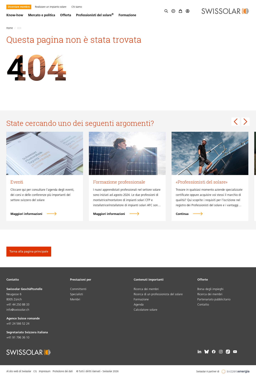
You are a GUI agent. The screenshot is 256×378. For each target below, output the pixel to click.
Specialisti (76, 294)
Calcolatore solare (145, 309)
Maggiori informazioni (26, 214)
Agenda (139, 304)
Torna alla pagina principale (28, 251)
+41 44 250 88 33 (17, 304)
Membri (75, 299)
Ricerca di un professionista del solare (158, 294)
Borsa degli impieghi (210, 289)
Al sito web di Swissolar (18, 371)
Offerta (65, 15)
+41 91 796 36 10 (17, 337)
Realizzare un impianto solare (50, 7)
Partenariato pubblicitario (213, 299)
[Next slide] (245, 122)
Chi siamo (76, 7)
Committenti (78, 289)
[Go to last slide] (235, 122)
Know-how (14, 15)
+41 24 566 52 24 (17, 323)
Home (9, 28)
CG (35, 371)
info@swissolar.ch (17, 309)
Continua (182, 214)
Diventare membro (19, 7)
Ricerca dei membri (146, 289)
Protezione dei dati (63, 371)
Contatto (203, 304)
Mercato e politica (41, 15)
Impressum (44, 371)
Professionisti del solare (95, 15)
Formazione (127, 15)
